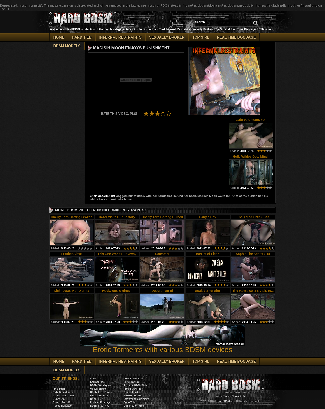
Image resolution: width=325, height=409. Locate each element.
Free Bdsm (59, 388)
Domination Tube (134, 405)
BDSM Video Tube (63, 395)
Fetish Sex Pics (99, 395)
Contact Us (238, 396)
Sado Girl (95, 378)
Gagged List (131, 392)
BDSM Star (59, 398)
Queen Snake (98, 388)
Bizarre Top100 (61, 402)
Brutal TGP (96, 398)
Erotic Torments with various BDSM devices (162, 346)
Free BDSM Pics (133, 388)
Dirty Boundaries (63, 392)
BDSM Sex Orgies (100, 385)
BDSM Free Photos (101, 392)
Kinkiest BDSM (132, 395)
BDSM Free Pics (99, 405)
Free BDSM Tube (133, 378)
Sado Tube (130, 402)
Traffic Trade (222, 396)
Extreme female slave (136, 398)
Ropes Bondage (62, 405)
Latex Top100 (131, 382)
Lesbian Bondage (100, 402)
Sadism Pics (97, 382)
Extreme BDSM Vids (135, 385)
